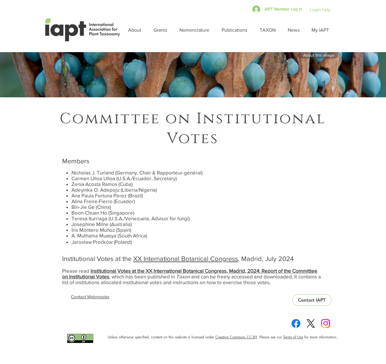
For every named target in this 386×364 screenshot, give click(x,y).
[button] (136, 30)
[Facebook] (296, 323)
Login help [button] (320, 9)
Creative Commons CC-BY (236, 337)
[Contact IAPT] (311, 300)
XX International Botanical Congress (185, 258)
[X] (311, 323)
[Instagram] (325, 323)
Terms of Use (293, 337)
